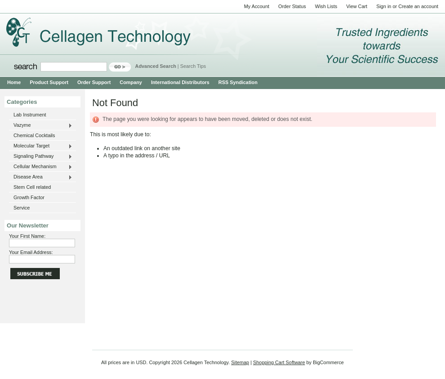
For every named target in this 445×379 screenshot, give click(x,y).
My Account (256, 6)
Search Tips (193, 66)
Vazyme (40, 125)
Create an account (418, 6)
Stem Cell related (32, 187)
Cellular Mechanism (40, 167)
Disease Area (40, 177)
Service (21, 207)
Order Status (292, 6)
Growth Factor (28, 197)
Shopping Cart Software (279, 362)
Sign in (383, 6)
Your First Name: (27, 236)
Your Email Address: (31, 252)
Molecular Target (40, 146)
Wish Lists (326, 6)
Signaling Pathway (40, 156)
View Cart (356, 6)
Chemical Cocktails (34, 135)
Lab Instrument (29, 114)
